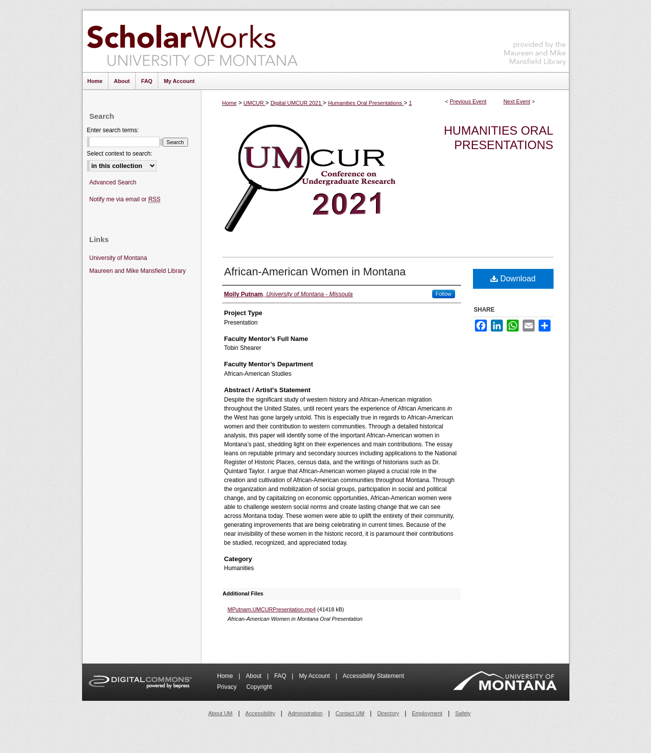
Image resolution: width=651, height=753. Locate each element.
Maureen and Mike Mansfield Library (535, 39)
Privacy (228, 686)
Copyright (259, 686)
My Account (315, 675)
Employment (427, 713)
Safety (462, 713)
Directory (388, 713)
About (254, 675)
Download (513, 278)
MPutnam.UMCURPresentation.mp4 (272, 609)
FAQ (280, 675)
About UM (220, 713)
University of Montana (118, 257)
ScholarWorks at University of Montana (192, 41)
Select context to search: (119, 153)
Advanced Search (113, 182)
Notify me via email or (125, 199)
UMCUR (255, 103)
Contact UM (350, 713)
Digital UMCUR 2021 (297, 103)
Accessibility (260, 713)
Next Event (516, 101)
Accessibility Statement (373, 675)
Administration (305, 713)
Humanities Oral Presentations (365, 103)
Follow (444, 294)
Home (229, 103)
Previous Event (468, 101)
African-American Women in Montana (315, 271)
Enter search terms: (113, 130)
